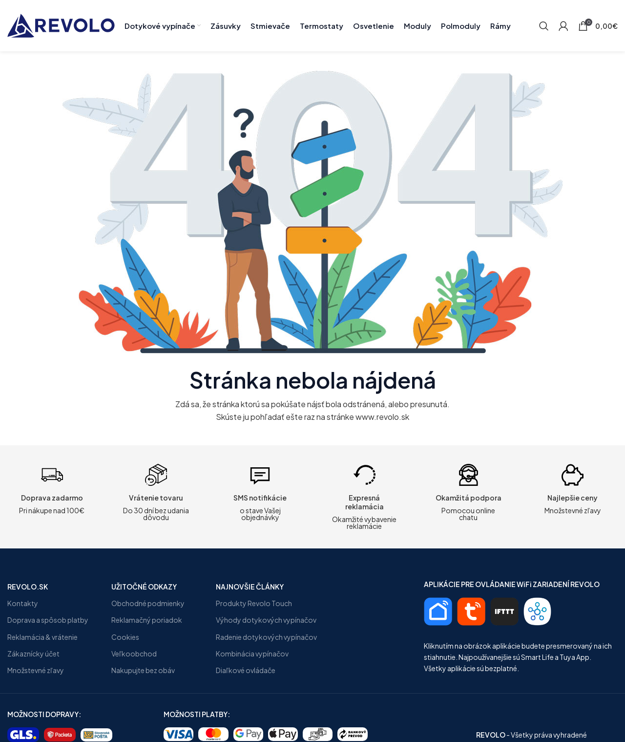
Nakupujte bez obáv (143, 670)
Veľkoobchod (134, 653)
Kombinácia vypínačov (252, 653)
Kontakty (22, 603)
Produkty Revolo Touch (254, 603)
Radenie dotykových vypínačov (266, 637)
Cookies (125, 637)
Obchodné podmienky (148, 603)
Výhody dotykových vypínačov (266, 619)
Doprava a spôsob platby (47, 619)
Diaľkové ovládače (245, 670)
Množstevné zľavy (35, 670)
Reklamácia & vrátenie (42, 637)
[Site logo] (61, 24)
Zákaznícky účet (33, 653)
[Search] (544, 26)
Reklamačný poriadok (146, 619)
